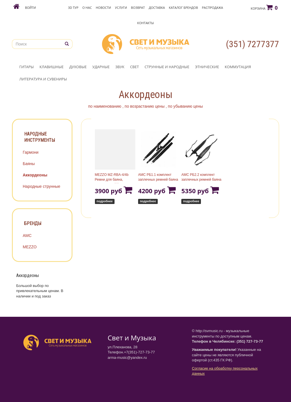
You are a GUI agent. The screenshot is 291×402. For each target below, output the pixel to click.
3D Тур (73, 7)
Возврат (138, 7)
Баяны (29, 163)
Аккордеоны (35, 175)
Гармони (30, 152)
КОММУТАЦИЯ (238, 66)
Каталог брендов (183, 7)
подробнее (105, 201)
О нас (87, 7)
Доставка (157, 7)
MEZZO (30, 247)
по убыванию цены (185, 106)
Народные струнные (41, 186)
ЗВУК (119, 66)
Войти (30, 7)
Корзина (264, 7)
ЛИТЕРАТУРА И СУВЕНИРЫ (43, 79)
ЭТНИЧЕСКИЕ (207, 66)
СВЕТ (134, 66)
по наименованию (104, 106)
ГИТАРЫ (26, 66)
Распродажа (212, 7)
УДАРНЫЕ (101, 66)
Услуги (121, 7)
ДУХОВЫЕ (78, 66)
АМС (27, 235)
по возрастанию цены (145, 106)
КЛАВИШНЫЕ (52, 66)
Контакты (145, 23)
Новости (103, 7)
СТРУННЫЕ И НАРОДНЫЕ (167, 66)
